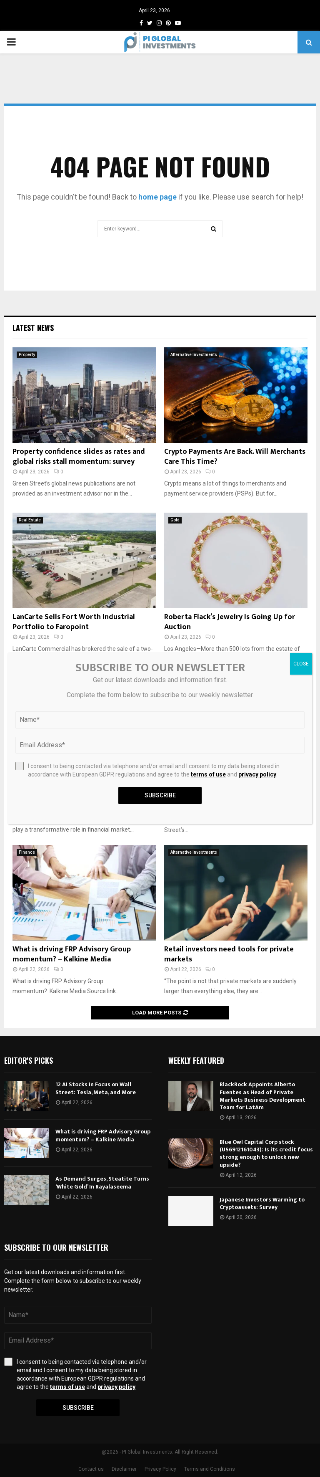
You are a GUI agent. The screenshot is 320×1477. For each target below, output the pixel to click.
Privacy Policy (160, 1469)
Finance (27, 852)
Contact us (91, 1469)
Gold (175, 520)
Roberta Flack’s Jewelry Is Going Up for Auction (229, 622)
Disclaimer (124, 1469)
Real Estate (30, 520)
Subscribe (78, 1407)
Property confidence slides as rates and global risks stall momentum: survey (78, 456)
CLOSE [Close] (301, 664)
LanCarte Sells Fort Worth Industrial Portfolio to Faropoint (73, 622)
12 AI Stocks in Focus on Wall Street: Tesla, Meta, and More (95, 1088)
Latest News (33, 327)
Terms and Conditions (209, 1469)
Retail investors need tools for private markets (229, 954)
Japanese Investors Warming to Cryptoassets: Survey (262, 1203)
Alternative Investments (193, 354)
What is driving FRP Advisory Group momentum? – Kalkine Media (71, 954)
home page (157, 196)
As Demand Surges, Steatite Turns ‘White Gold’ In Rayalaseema (102, 1182)
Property (27, 354)
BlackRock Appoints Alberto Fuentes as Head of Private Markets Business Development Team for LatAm (262, 1096)
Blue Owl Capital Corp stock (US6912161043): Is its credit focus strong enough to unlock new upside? (266, 1153)
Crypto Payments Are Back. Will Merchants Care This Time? (234, 456)
